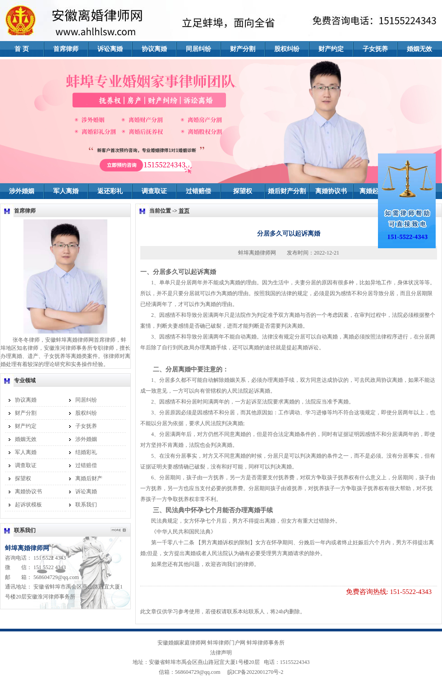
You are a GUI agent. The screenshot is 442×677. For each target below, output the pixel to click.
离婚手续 (216, 347)
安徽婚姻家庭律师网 (181, 643)
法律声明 (221, 652)
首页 (184, 211)
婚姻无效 (419, 49)
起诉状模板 (28, 504)
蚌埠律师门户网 (226, 643)
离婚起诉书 (375, 191)
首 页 (21, 49)
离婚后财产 (88, 478)
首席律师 (65, 49)
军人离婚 (65, 191)
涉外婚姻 (21, 191)
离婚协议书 (331, 191)
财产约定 (331, 49)
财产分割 (242, 49)
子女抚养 (375, 49)
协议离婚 (154, 49)
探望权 (242, 191)
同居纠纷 (198, 49)
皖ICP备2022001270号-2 (253, 672)
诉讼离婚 (110, 49)
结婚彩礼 (86, 452)
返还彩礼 (110, 191)
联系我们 (86, 504)
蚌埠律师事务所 (266, 643)
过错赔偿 (198, 191)
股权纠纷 (286, 49)
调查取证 (154, 191)
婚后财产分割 (287, 191)
